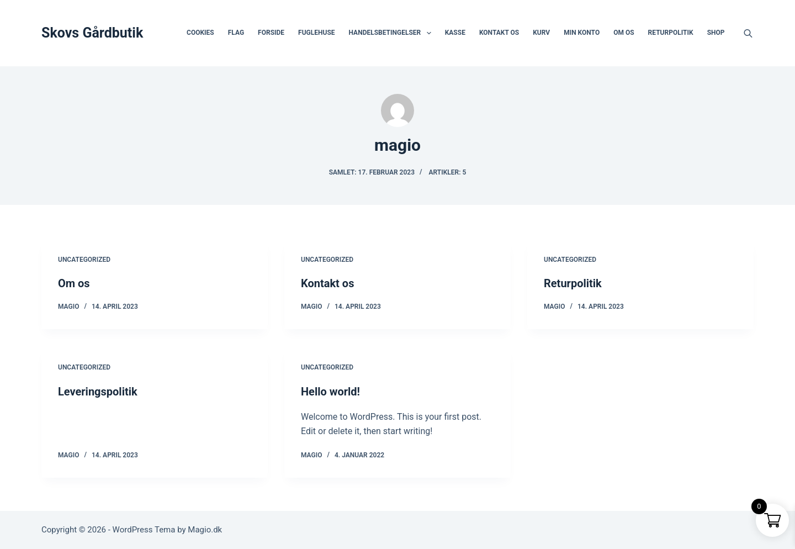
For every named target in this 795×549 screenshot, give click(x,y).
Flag (236, 32)
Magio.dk (205, 530)
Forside (271, 32)
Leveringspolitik (97, 391)
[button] (429, 33)
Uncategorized (84, 259)
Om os (623, 32)
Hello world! (330, 391)
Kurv (541, 32)
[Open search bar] (748, 33)
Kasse (455, 32)
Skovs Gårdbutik (92, 33)
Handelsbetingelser (392, 33)
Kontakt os (499, 32)
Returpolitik (670, 32)
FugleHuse (316, 32)
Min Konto (582, 32)
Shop (716, 32)
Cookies (200, 32)
